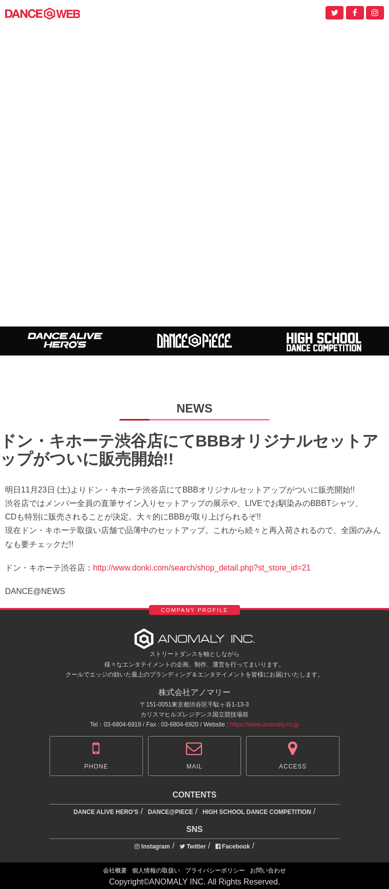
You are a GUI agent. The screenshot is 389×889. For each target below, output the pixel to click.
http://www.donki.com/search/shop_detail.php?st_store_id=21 (201, 568)
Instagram (152, 846)
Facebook (233, 846)
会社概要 (115, 870)
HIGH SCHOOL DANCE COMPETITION (256, 812)
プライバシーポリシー (215, 870)
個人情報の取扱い (156, 870)
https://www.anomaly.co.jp (264, 724)
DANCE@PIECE (170, 812)
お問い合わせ (268, 870)
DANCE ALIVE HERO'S (106, 812)
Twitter (193, 846)
